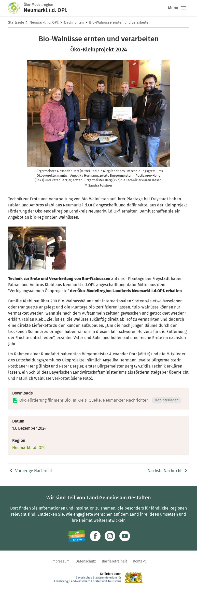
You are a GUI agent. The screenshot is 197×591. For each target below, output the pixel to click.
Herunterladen (166, 400)
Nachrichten (74, 22)
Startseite (16, 22)
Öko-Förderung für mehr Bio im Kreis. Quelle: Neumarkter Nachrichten (84, 400)
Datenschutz (86, 561)
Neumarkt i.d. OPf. (44, 22)
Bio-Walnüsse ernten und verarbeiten (119, 22)
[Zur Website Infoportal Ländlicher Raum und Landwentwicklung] (76, 536)
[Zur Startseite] (16, 8)
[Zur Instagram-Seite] (110, 536)
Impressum (60, 561)
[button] (183, 8)
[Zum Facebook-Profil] (95, 536)
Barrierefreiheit (114, 561)
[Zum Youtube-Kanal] (124, 536)
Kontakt (139, 561)
